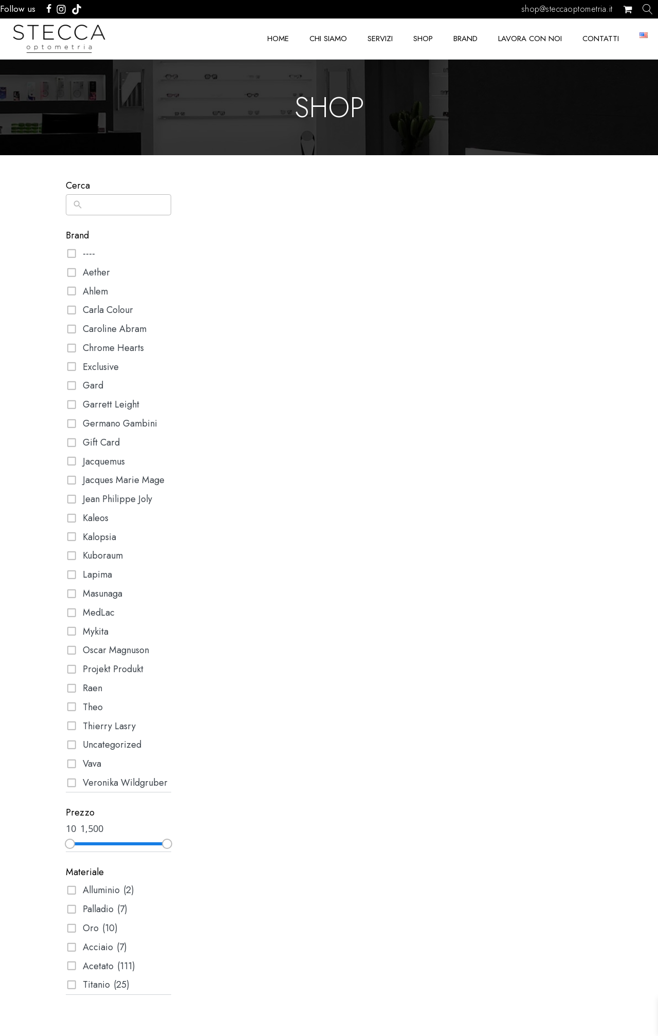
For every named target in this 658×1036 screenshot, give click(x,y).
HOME (278, 38)
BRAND (465, 38)
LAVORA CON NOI (530, 38)
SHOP (423, 38)
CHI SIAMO (328, 38)
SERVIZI (380, 38)
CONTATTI (600, 38)
